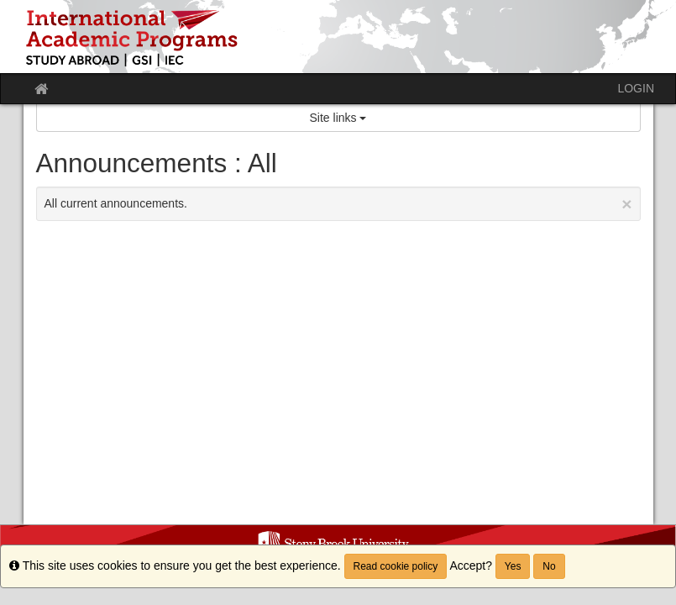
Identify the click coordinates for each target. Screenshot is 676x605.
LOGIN (635, 88)
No (548, 566)
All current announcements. (338, 203)
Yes (513, 566)
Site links (338, 117)
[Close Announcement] (626, 204)
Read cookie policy (396, 566)
